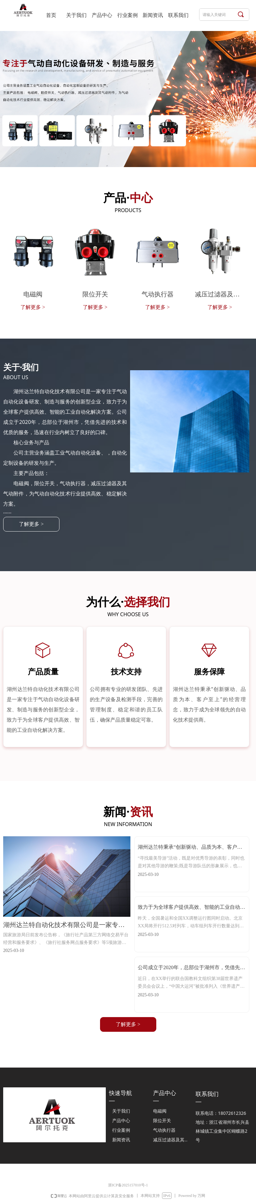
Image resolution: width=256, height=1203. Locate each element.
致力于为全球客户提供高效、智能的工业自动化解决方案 (191, 908)
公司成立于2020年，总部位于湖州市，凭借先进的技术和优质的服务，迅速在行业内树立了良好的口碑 (191, 969)
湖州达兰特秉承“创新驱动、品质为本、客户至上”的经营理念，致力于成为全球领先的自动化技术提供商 (190, 848)
